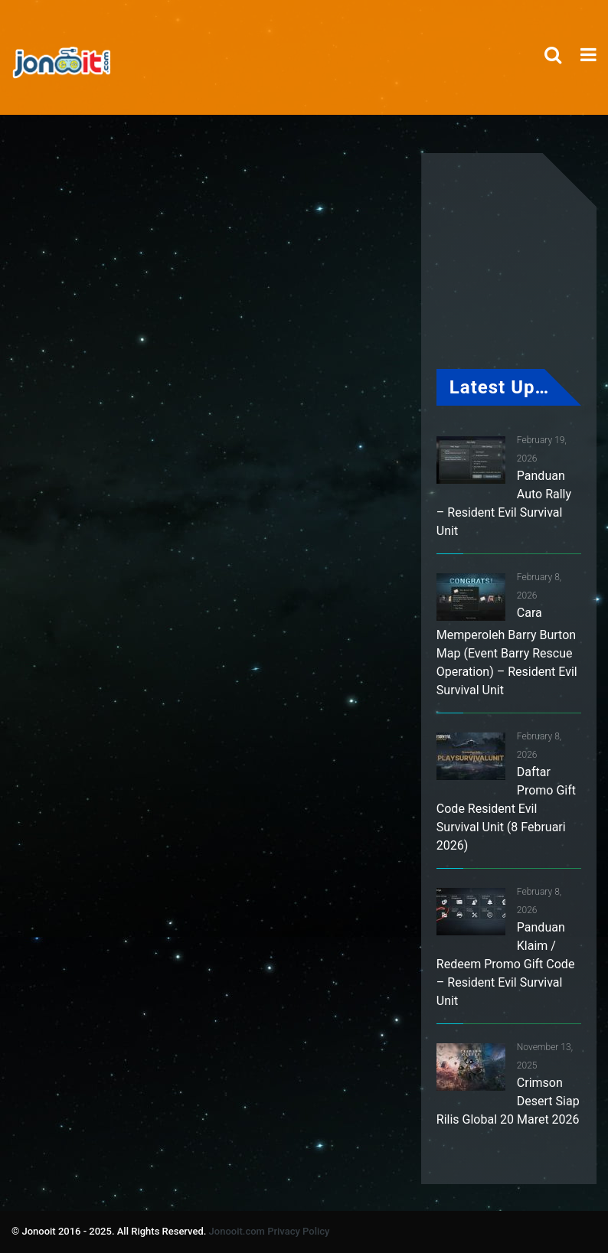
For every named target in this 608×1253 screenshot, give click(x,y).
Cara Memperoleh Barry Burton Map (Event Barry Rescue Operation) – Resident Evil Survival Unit (506, 651)
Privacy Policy (298, 1231)
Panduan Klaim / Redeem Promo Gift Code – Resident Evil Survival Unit (505, 964)
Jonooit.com (237, 1231)
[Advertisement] (309, 380)
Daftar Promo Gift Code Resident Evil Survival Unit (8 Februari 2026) (506, 809)
